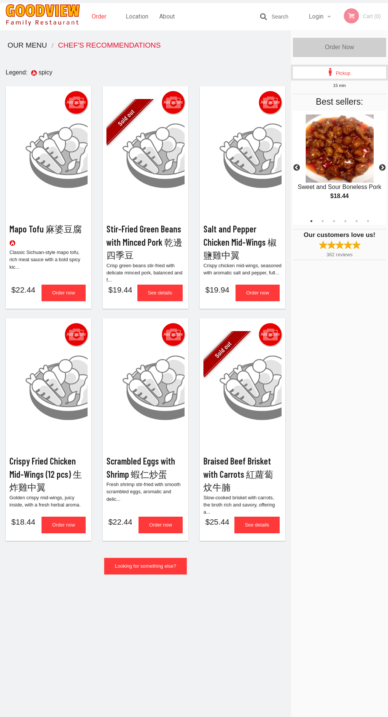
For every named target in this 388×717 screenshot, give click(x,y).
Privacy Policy (246, 643)
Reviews (240, 616)
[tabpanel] (339, 163)
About (167, 16)
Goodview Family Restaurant (61, 606)
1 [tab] (311, 221)
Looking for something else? (145, 573)
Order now (63, 296)
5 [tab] (356, 221)
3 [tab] (334, 221)
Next (382, 168)
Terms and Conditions (254, 634)
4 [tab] (345, 221)
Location (137, 16)
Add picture (76, 102)
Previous (296, 168)
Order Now (339, 47)
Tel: (317, 634)
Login (316, 16)
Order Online (100, 21)
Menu (174, 616)
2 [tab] (322, 221)
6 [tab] (368, 221)
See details (160, 296)
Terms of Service (206, 711)
